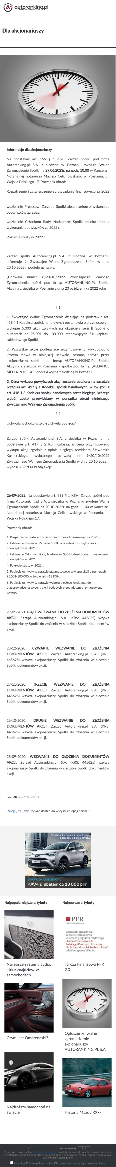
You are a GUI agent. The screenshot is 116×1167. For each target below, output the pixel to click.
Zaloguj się (14, 811)
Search (96, 7)
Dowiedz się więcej (44, 1152)
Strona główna (26, 7)
